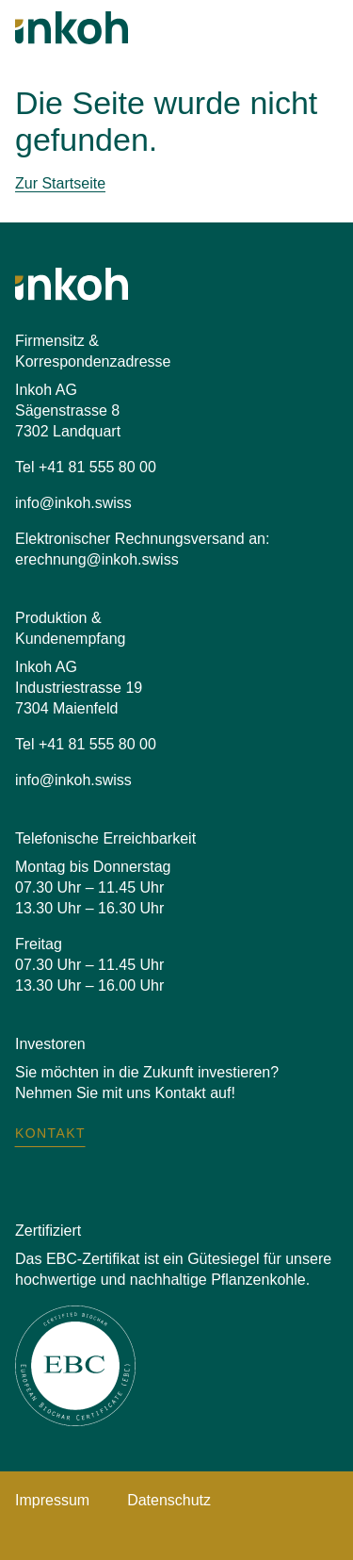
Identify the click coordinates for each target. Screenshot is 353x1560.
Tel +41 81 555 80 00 (85, 467)
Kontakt (50, 1133)
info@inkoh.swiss (73, 503)
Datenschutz (169, 1500)
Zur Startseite (60, 183)
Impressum (52, 1500)
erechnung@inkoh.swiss (97, 559)
